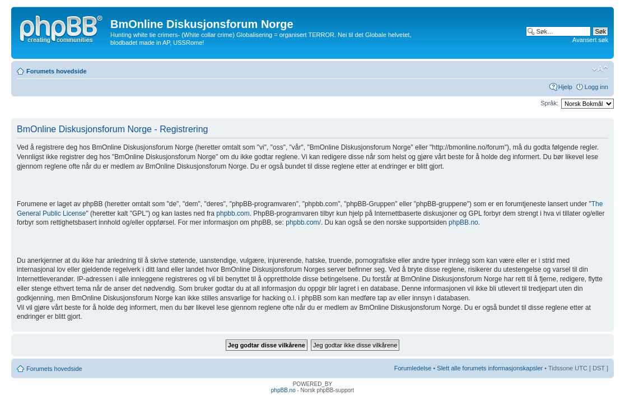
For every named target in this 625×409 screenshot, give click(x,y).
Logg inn (596, 86)
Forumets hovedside (56, 71)
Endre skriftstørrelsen (600, 69)
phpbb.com (232, 213)
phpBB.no (463, 222)
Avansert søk (590, 39)
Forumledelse (413, 368)
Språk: (549, 103)
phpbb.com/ (303, 222)
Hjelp (565, 86)
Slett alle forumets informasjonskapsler (490, 368)
